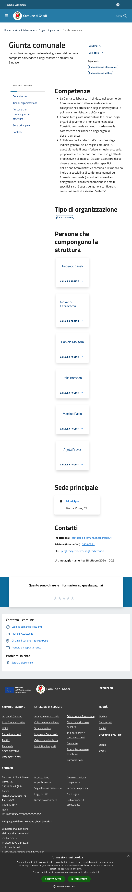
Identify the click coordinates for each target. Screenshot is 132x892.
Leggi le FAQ (41, 794)
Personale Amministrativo (10, 748)
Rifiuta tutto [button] (79, 878)
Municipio (72, 501)
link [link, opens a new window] (97, 872)
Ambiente (72, 743)
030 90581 (88, 544)
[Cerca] (125, 16)
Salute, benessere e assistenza (78, 751)
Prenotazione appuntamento (42, 779)
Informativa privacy (77, 788)
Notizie (103, 716)
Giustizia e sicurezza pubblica (78, 724)
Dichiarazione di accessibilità (75, 802)
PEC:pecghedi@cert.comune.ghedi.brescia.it (27, 821)
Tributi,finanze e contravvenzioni (76, 735)
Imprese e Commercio (46, 734)
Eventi (102, 751)
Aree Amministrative (13, 722)
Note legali (73, 794)
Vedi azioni (96, 53)
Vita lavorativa (42, 728)
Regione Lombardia (15, 5)
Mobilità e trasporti (45, 746)
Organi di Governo (12, 716)
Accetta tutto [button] (53, 879)
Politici (6, 740)
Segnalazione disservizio (47, 788)
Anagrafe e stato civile (46, 716)
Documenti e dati (11, 757)
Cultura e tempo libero (46, 722)
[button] (66, 886)
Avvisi (102, 728)
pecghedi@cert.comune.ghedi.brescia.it (82, 551)
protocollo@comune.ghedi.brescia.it (91, 538)
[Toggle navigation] (7, 16)
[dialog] (66, 872)
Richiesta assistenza (45, 800)
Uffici (5, 728)
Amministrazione (25, 30)
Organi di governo (49, 30)
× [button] (128, 856)
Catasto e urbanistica (46, 740)
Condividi (95, 46)
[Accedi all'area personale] (117, 4)
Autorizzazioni (75, 760)
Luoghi (103, 745)
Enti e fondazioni (11, 734)
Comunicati (105, 722)
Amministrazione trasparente (76, 779)
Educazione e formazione (81, 716)
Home (7, 30)
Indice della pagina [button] (22, 85)
